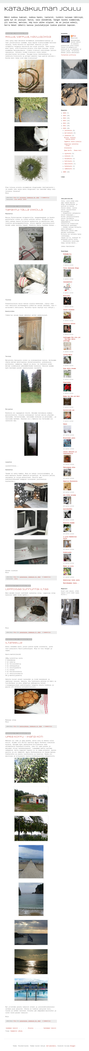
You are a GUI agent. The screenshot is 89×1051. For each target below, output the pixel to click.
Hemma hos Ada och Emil (71, 396)
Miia (74, 36)
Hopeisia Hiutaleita (70, 481)
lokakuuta (68, 135)
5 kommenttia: (45, 197)
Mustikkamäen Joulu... (71, 583)
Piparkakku (67, 382)
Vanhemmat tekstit (50, 1028)
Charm (65, 424)
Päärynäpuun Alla (69, 467)
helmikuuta (68, 166)
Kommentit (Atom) (16, 1031)
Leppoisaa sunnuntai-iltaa (26, 589)
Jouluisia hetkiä (69, 323)
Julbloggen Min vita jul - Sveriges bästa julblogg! (71, 339)
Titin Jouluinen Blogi (71, 268)
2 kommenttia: (47, 632)
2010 (65, 128)
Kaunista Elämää (68, 523)
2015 (65, 115)
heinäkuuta (68, 158)
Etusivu (30, 1028)
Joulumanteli (67, 282)
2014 (65, 118)
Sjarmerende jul (68, 410)
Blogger (72, 1046)
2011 (65, 126)
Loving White (67, 354)
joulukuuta (68, 130)
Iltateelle (13, 643)
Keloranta (66, 296)
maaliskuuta (68, 164)
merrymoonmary (51, 1046)
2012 (65, 123)
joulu (24, 199)
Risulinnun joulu (69, 438)
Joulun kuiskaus (68, 310)
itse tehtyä (18, 199)
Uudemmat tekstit (12, 1028)
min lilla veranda (69, 495)
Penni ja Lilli (68, 566)
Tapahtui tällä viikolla (24, 210)
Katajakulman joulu (42, 9)
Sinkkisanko (67, 552)
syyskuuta (68, 153)
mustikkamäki (67, 509)
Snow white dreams (69, 368)
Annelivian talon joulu (71, 580)
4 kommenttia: (48, 726)
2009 (65, 172)
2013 (65, 120)
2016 (65, 113)
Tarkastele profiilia (68, 55)
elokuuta (67, 156)
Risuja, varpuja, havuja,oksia (28, 37)
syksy (16, 578)
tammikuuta (68, 169)
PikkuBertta (67, 254)
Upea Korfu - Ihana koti (24, 737)
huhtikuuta (68, 161)
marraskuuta (68, 133)
